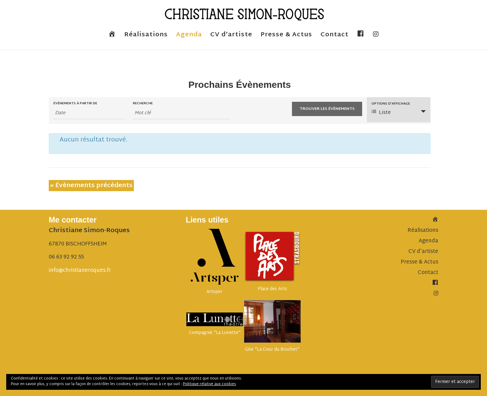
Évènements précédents (91, 185)
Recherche (143, 103)
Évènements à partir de (75, 103)
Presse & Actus (286, 36)
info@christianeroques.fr (80, 270)
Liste (381, 112)
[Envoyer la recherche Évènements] (327, 109)
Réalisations (146, 36)
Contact (334, 36)
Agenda (189, 36)
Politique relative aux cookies (209, 384)
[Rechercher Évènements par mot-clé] (181, 113)
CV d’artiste (231, 36)
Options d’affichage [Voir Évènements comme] (390, 104)
